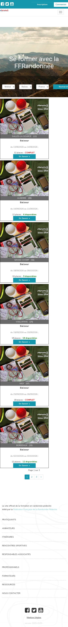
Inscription (42, 4)
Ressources (8, 584)
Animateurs (8, 528)
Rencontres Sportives (14, 545)
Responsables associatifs (16, 554)
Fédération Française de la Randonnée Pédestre (35, 509)
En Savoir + (24, 156)
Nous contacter (11, 593)
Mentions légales (34, 617)
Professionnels (10, 567)
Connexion (61, 4)
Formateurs (8, 576)
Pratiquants (9, 519)
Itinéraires (8, 537)
